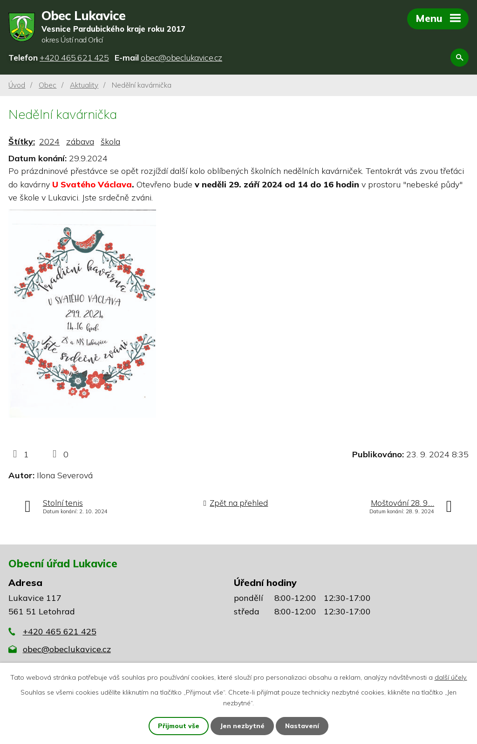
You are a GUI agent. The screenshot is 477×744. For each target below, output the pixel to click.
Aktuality (84, 85)
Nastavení (303, 726)
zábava (80, 142)
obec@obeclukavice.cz (67, 649)
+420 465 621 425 (59, 632)
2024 (49, 142)
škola (110, 142)
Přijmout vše (178, 726)
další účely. (451, 677)
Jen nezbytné (242, 726)
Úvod (16, 85)
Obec (47, 85)
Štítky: (21, 142)
